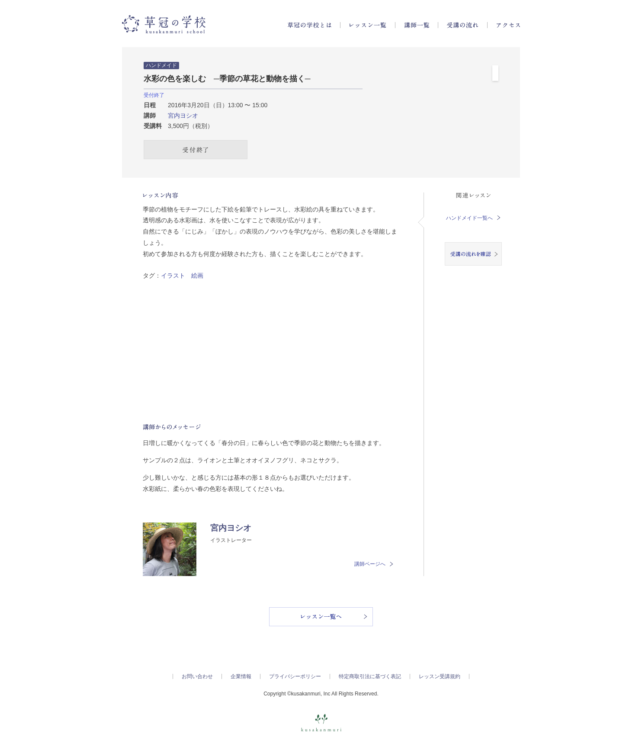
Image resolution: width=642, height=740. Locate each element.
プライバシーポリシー (295, 676)
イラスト (173, 275)
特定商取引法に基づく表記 (370, 676)
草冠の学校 (163, 24)
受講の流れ (462, 25)
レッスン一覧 (367, 25)
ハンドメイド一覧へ (473, 218)
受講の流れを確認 (473, 254)
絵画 (197, 275)
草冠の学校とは (309, 25)
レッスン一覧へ (321, 616)
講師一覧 (416, 25)
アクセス (508, 25)
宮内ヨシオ (183, 115)
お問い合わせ (197, 676)
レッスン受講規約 (439, 676)
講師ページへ (373, 564)
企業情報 (241, 676)
